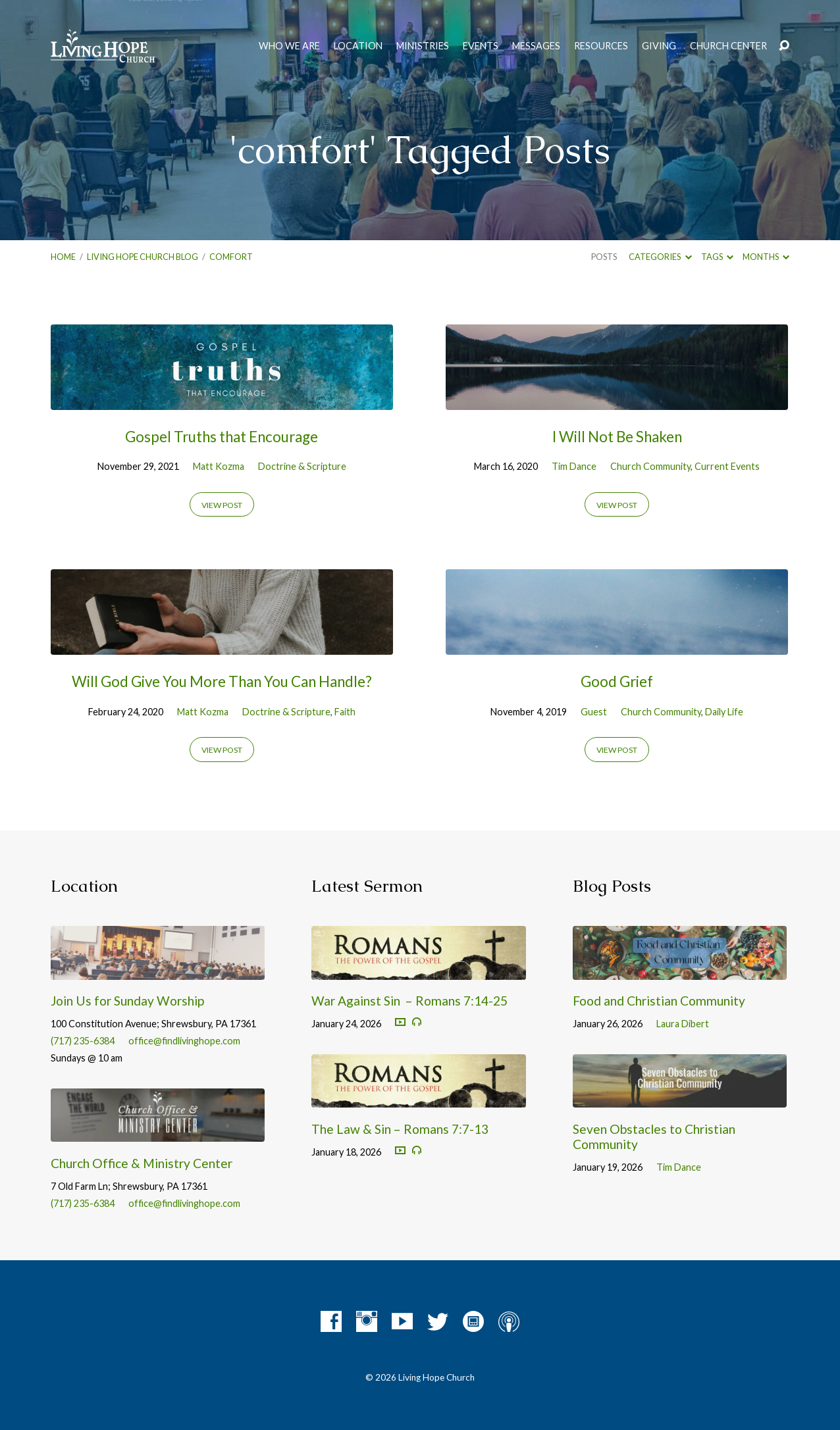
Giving (659, 46)
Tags (717, 256)
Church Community (650, 466)
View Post (221, 505)
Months (766, 256)
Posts (604, 256)
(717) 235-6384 (83, 1040)
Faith (344, 711)
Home (63, 256)
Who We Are (289, 46)
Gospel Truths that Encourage (221, 437)
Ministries (422, 46)
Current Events (727, 466)
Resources (601, 46)
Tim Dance (574, 466)
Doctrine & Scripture (302, 466)
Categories (660, 256)
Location (358, 46)
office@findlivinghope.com (184, 1040)
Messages (536, 46)
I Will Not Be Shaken (617, 437)
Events (480, 46)
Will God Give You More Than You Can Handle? (222, 681)
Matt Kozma (218, 466)
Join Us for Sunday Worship (127, 1000)
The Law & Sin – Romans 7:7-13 (399, 1128)
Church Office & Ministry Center (141, 1163)
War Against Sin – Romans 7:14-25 (409, 1000)
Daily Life (724, 711)
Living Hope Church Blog (142, 256)
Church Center (728, 46)
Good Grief (617, 681)
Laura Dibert (682, 1023)
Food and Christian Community (659, 1000)
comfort (231, 256)
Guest (594, 711)
